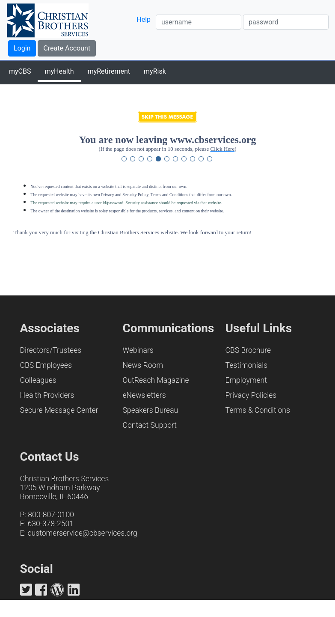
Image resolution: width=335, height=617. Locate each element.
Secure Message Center (59, 410)
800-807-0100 (51, 514)
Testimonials (246, 365)
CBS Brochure (248, 350)
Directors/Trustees (51, 350)
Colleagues (38, 380)
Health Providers (47, 395)
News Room (143, 365)
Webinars (138, 350)
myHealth (59, 71)
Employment (246, 380)
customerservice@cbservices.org (82, 533)
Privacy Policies (251, 395)
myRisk (155, 71)
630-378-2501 (50, 523)
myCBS (20, 71)
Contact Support (150, 425)
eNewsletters (144, 395)
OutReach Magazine (156, 380)
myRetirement (109, 71)
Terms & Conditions (257, 410)
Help (143, 19)
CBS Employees (46, 365)
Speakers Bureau (150, 410)
